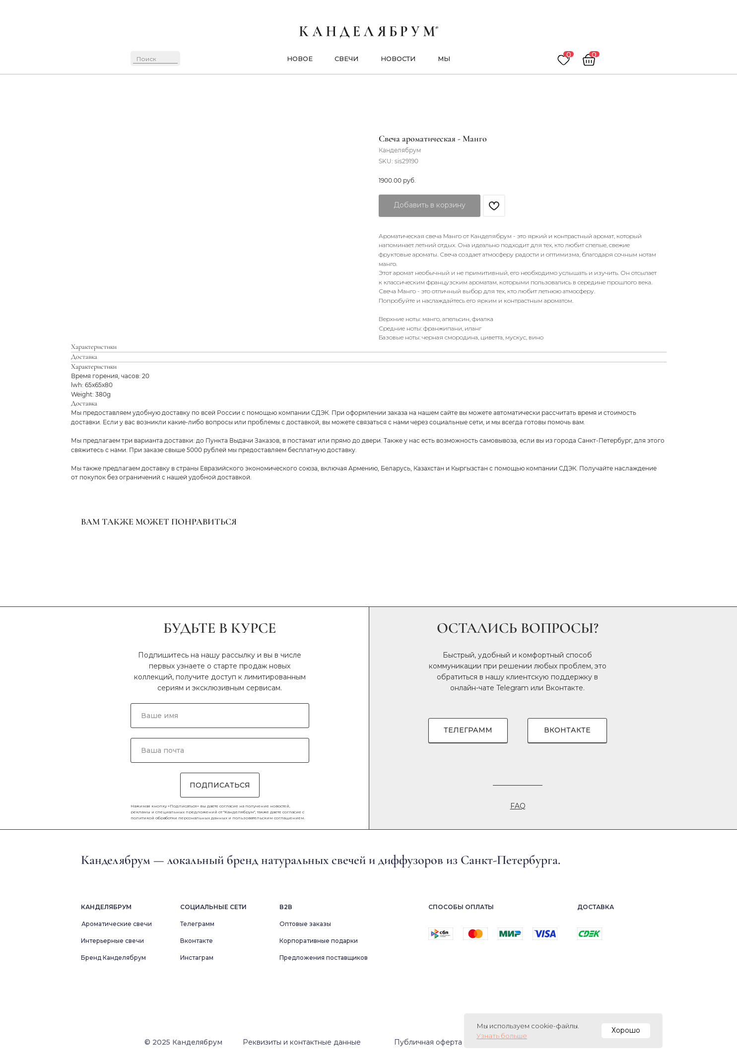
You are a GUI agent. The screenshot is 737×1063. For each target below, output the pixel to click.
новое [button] (300, 59)
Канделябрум (106, 907)
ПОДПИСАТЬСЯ (220, 785)
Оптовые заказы (305, 924)
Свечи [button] (346, 59)
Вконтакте (564, 687)
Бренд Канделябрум (113, 957)
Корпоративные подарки (318, 940)
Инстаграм (196, 957)
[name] (220, 715)
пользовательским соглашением (268, 817)
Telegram (512, 687)
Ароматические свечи (116, 924)
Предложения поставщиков (323, 957)
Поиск (146, 59)
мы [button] (444, 59)
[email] (220, 750)
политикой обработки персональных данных (179, 817)
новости (398, 59)
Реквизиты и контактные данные (302, 1042)
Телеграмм (197, 924)
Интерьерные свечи (112, 940)
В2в (285, 907)
